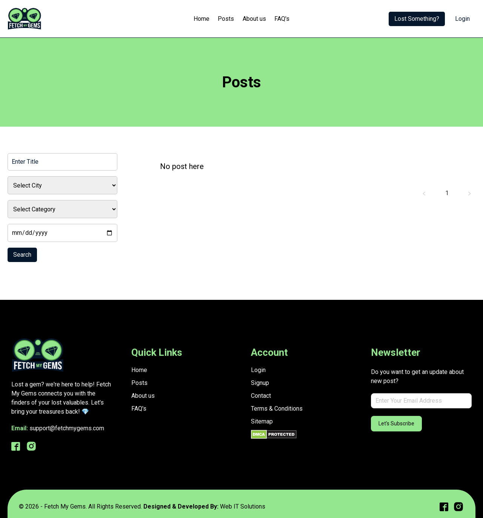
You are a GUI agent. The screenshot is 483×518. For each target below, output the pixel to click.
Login (462, 18)
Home (201, 18)
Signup (260, 382)
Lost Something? (416, 18)
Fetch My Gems (65, 506)
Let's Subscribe (396, 423)
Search (22, 254)
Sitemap (262, 421)
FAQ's (281, 18)
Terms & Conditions (277, 408)
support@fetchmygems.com (66, 428)
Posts (226, 18)
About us (254, 18)
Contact (261, 395)
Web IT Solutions (242, 506)
